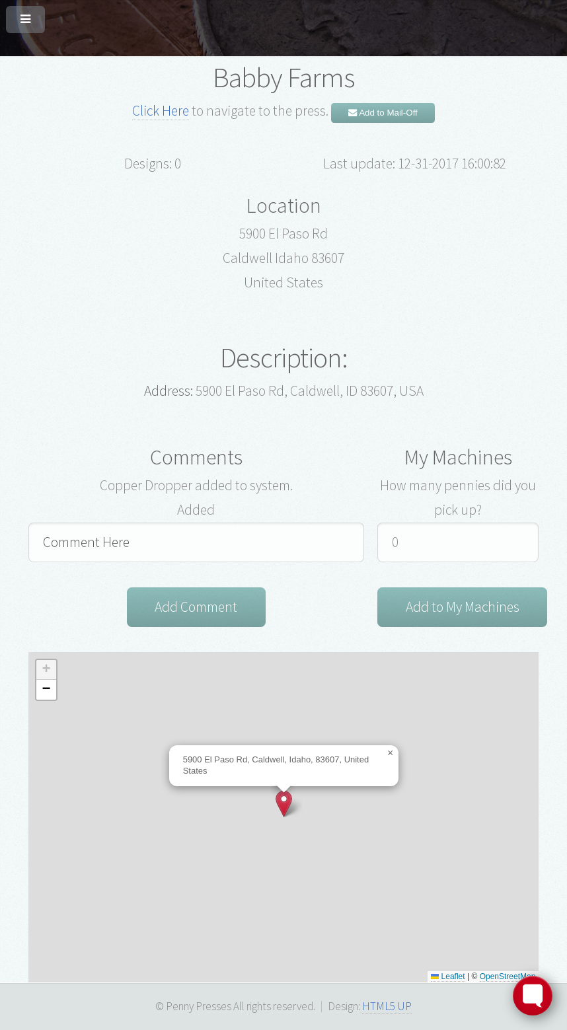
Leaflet (448, 976)
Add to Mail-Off (383, 113)
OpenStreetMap (508, 976)
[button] (284, 803)
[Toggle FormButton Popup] (532, 995)
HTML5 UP (387, 1006)
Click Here (160, 111)
